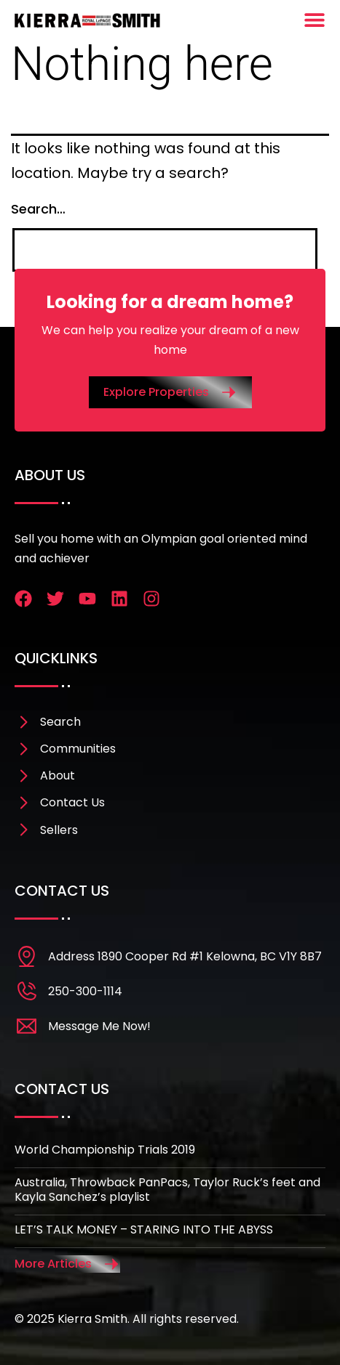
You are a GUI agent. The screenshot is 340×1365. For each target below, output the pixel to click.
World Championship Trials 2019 (105, 1149)
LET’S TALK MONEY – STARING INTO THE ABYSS (144, 1229)
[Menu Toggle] (314, 20)
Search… (38, 209)
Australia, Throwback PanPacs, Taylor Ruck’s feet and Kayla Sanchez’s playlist (167, 1190)
